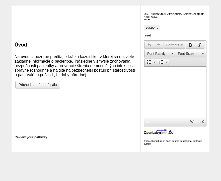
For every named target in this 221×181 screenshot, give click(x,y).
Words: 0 (197, 122)
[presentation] (149, 45)
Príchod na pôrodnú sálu (38, 85)
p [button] (147, 122)
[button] (149, 45)
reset (147, 35)
